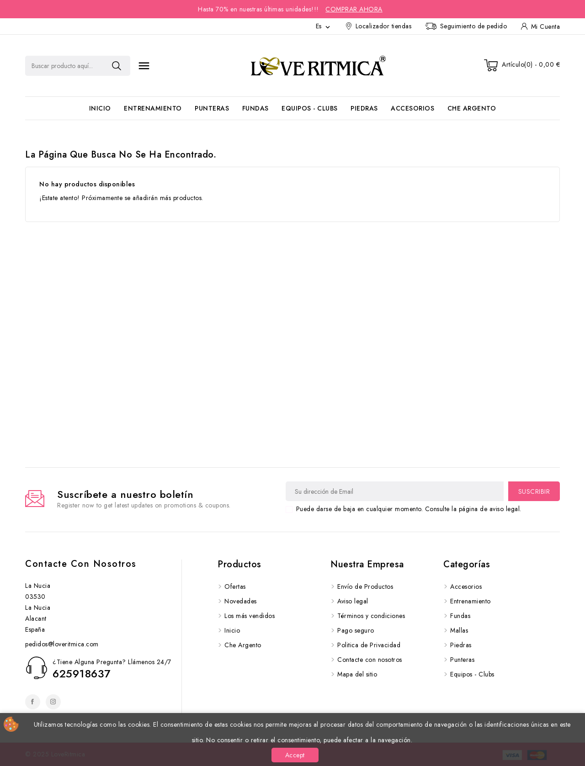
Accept (295, 755)
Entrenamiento (153, 108)
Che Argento (471, 108)
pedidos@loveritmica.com (62, 644)
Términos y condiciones (371, 615)
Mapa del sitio (357, 674)
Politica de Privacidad (368, 645)
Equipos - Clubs (310, 108)
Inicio (100, 108)
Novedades (240, 601)
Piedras (364, 108)
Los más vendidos (249, 615)
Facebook (32, 701)
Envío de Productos (365, 586)
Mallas (459, 630)
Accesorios (412, 108)
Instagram (53, 701)
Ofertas (235, 586)
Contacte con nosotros (81, 564)
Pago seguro (355, 630)
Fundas (255, 108)
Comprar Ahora (354, 9)
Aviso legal (352, 601)
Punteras (212, 108)
